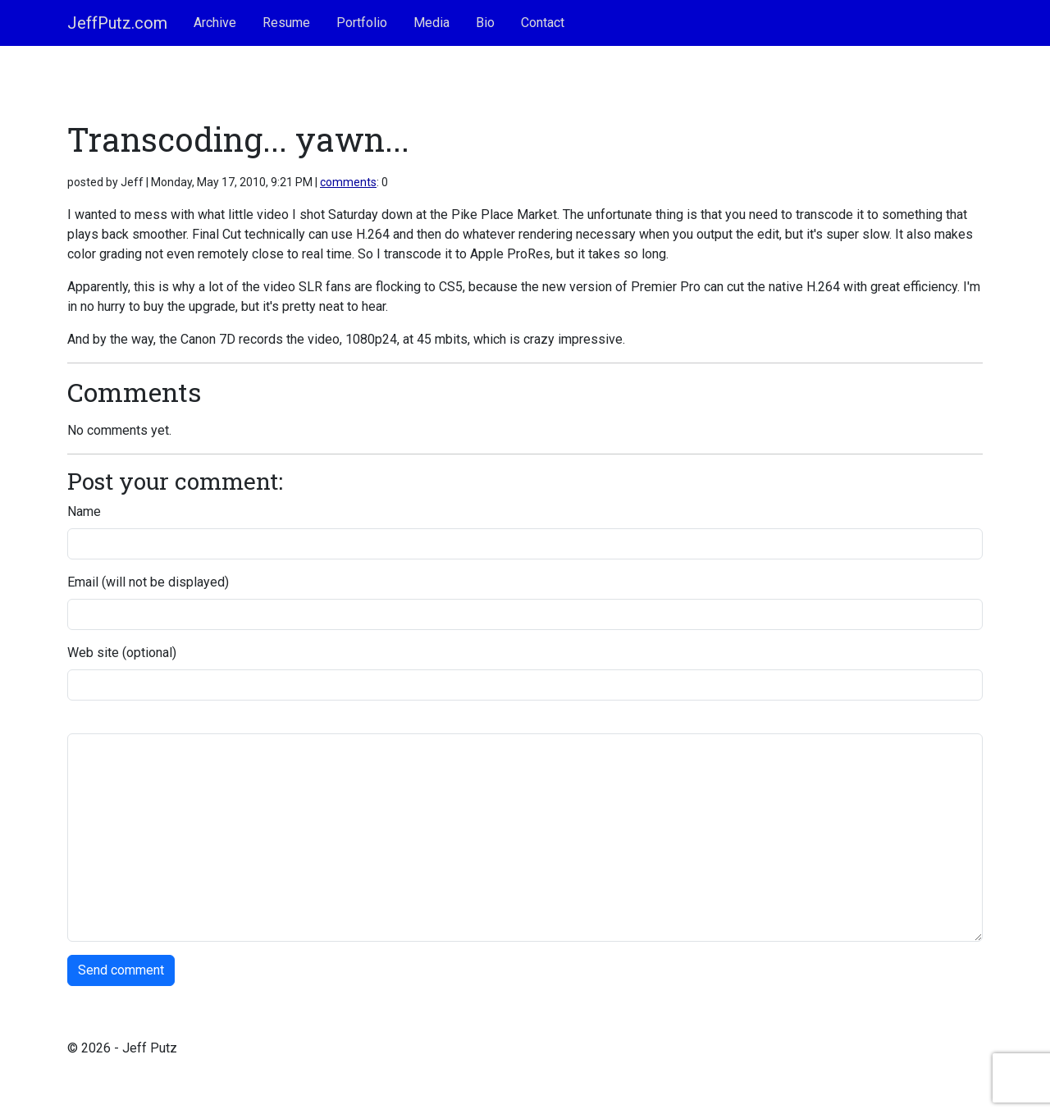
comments (348, 182)
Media (431, 22)
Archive (215, 22)
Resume (286, 22)
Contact (542, 22)
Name (84, 511)
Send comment (121, 970)
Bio (485, 22)
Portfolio (361, 22)
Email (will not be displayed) (148, 582)
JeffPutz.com (117, 23)
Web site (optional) (121, 652)
